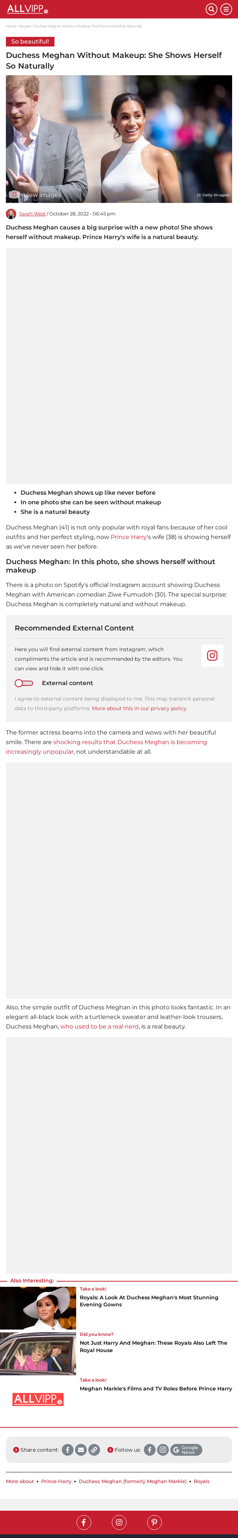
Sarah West (32, 214)
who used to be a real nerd (99, 1026)
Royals (24, 26)
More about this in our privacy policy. (140, 708)
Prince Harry (129, 536)
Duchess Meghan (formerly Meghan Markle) (133, 1481)
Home (11, 26)
